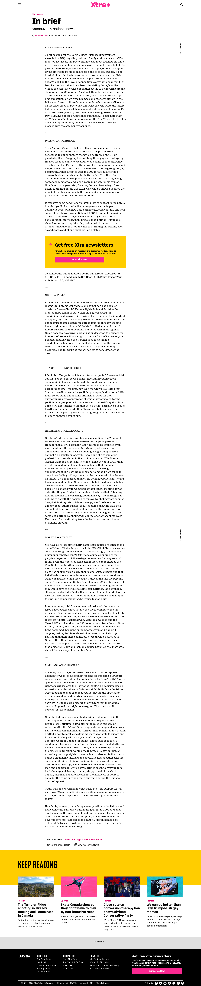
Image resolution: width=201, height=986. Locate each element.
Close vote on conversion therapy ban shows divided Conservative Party (122, 910)
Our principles (44, 959)
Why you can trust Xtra (86, 845)
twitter (160, 983)
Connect (94, 956)
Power (67, 839)
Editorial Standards (46, 965)
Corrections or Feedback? (58, 845)
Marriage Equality (81, 839)
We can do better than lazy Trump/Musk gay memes (164, 908)
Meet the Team (70, 959)
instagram (169, 983)
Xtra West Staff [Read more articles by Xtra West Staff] (41, 35)
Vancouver (96, 839)
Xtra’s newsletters (99, 959)
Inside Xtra (42, 962)
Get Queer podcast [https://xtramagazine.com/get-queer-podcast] (99, 968)
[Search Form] (181, 5)
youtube (165, 983)
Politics (21, 901)
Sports (64, 901)
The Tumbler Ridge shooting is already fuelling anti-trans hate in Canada (35, 910)
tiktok (173, 983)
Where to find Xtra (99, 962)
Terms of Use (43, 972)
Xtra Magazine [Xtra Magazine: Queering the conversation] (100, 5)
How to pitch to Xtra (73, 962)
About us (42, 956)
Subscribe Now (79, 259)
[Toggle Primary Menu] (19, 5)
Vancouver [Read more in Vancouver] (37, 14)
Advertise (67, 965)
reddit (178, 983)
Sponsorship (69, 968)
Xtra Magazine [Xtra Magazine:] (24, 957)
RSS (182, 983)
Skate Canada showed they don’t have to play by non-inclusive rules (78, 908)
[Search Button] (181, 4)
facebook (156, 983)
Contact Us (69, 956)
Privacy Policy (44, 968)
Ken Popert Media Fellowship (104, 965)
